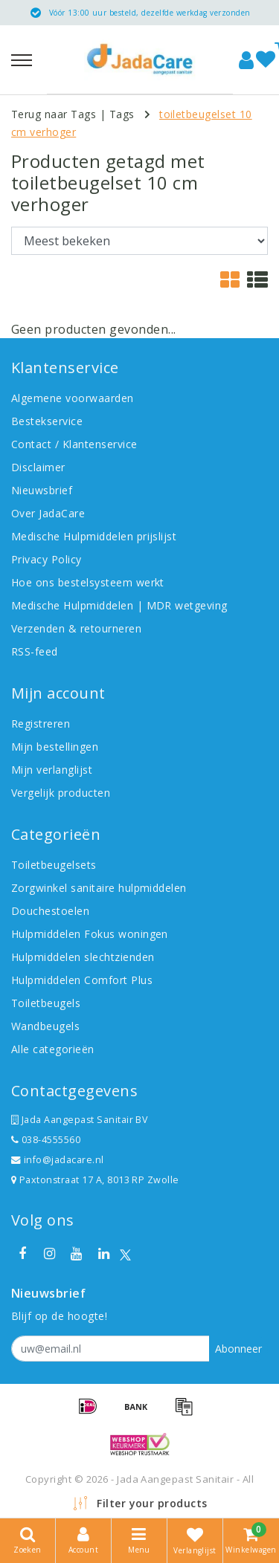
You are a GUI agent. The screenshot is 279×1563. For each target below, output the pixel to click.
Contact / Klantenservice (74, 444)
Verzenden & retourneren (76, 628)
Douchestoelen (50, 911)
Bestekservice (47, 421)
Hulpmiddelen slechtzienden (82, 957)
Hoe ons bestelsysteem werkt (87, 582)
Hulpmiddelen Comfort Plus (82, 980)
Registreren (40, 723)
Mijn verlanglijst (51, 770)
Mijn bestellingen (54, 747)
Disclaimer (38, 467)
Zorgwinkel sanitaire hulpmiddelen (99, 888)
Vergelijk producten (60, 793)
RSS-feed (34, 651)
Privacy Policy (46, 559)
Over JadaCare (48, 513)
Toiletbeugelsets (54, 865)
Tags (122, 114)
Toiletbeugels (45, 1003)
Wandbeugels (45, 1026)
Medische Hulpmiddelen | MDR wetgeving (119, 605)
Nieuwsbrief (41, 490)
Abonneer (238, 1349)
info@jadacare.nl (57, 1159)
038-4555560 (45, 1139)
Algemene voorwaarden (72, 398)
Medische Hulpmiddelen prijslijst (93, 536)
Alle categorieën (52, 1049)
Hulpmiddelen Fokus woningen (89, 934)
